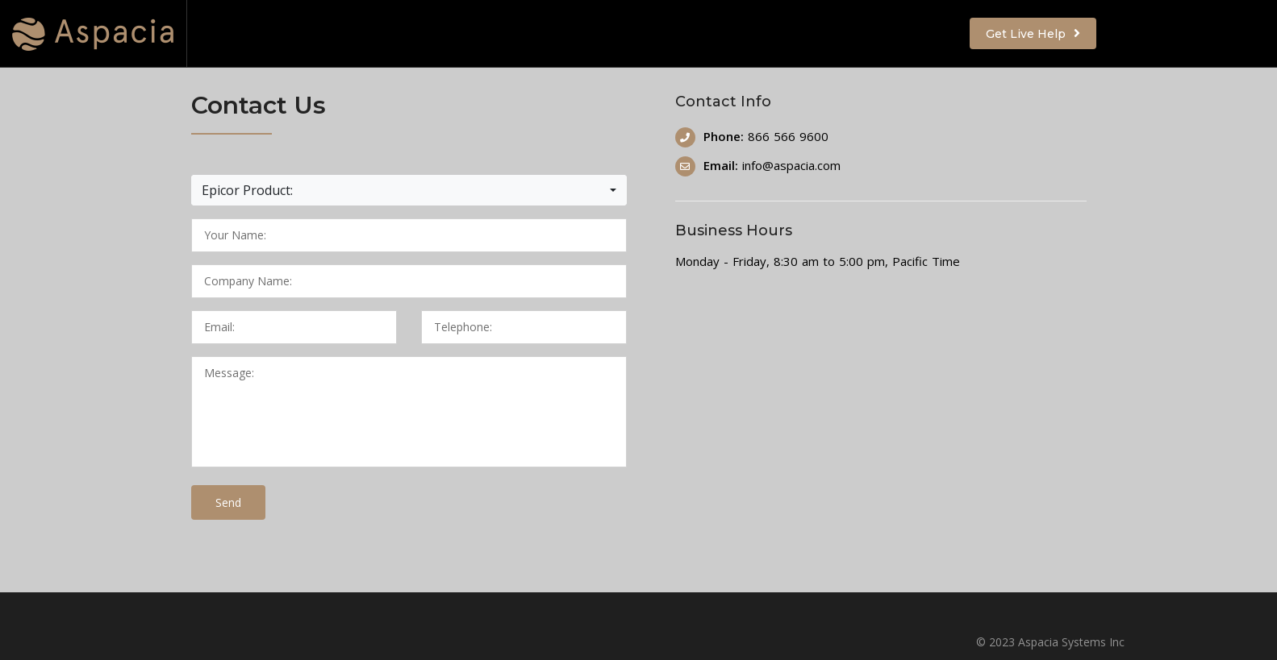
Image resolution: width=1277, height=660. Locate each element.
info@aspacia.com (791, 165)
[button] (409, 190)
